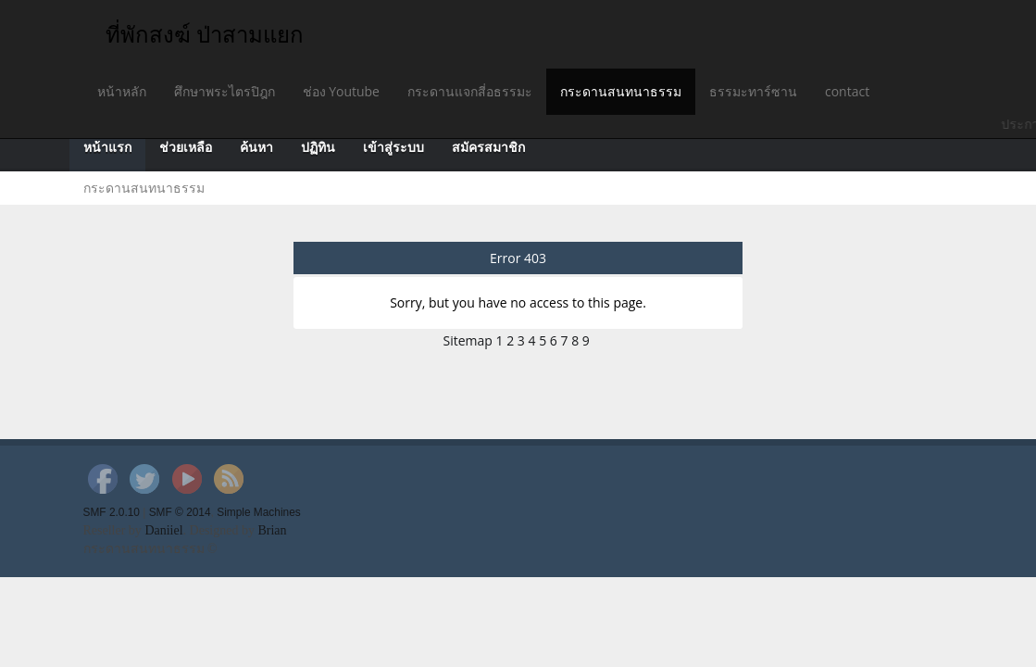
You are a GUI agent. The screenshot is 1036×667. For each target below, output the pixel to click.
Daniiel (163, 530)
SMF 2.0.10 (111, 512)
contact (847, 91)
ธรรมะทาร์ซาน (753, 91)
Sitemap (468, 340)
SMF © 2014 (180, 512)
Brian (271, 530)
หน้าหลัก (121, 91)
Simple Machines (259, 512)
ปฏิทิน (318, 148)
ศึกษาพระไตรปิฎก (224, 91)
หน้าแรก (107, 148)
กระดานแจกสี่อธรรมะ (469, 91)
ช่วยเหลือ (185, 148)
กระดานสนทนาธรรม (620, 91)
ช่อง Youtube (341, 91)
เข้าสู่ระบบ (393, 148)
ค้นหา (256, 148)
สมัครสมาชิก (488, 148)
